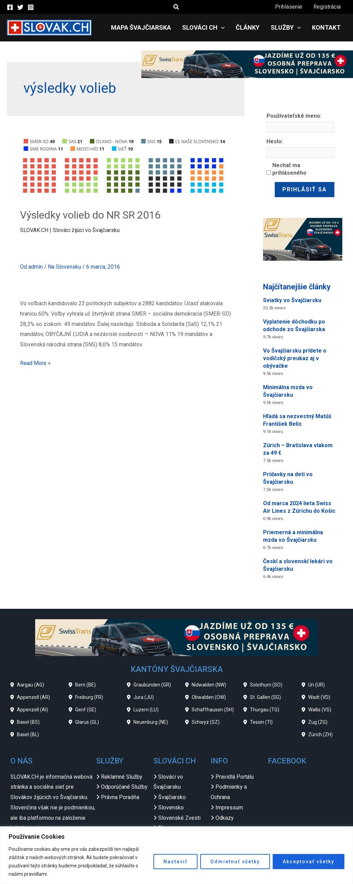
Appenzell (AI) (32, 709)
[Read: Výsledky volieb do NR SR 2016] (125, 167)
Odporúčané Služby (124, 787)
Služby (286, 27)
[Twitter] (20, 7)
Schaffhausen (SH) (213, 709)
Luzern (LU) (146, 709)
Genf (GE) (85, 709)
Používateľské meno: (294, 116)
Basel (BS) (28, 722)
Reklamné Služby (121, 777)
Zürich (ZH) (320, 734)
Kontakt (326, 27)
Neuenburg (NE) (150, 722)
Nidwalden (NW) (209, 685)
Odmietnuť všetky (235, 861)
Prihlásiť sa (304, 189)
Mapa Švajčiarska (141, 27)
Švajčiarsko (172, 797)
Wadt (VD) (319, 697)
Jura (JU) (143, 697)
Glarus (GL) (87, 722)
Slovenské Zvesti (179, 818)
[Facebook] (10, 7)
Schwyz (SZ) (206, 722)
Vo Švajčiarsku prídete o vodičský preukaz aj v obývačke (294, 358)
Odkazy (224, 818)
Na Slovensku (64, 266)
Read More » (35, 362)
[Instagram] (31, 7)
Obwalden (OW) (209, 697)
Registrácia (327, 6)
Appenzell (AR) (33, 697)
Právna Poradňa (120, 797)
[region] (176, 855)
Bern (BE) (85, 685)
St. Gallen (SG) (265, 697)
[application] (221, 27)
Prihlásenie (288, 6)
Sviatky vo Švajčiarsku (292, 300)
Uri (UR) (316, 685)
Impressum (229, 807)
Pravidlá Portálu (234, 777)
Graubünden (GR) (152, 685)
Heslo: (274, 141)
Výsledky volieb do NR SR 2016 (90, 215)
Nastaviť (175, 861)
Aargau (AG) (30, 685)
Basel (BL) (28, 734)
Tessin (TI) (261, 722)
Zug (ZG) (317, 722)
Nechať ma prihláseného (289, 169)
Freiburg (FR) (89, 697)
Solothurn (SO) (266, 685)
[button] (176, 7)
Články (248, 27)
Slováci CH (203, 27)
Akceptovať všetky (308, 861)
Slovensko (171, 807)
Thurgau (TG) (264, 709)
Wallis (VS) (319, 709)
